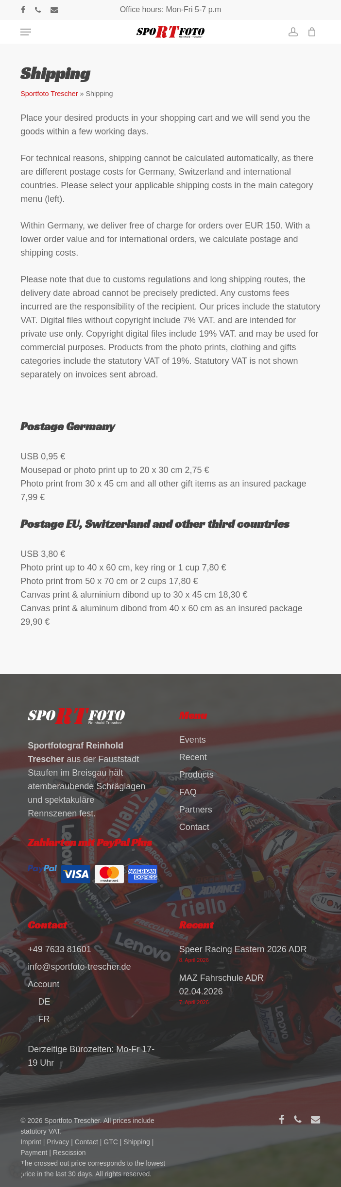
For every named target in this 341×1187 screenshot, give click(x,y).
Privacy (58, 1140)
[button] (25, 32)
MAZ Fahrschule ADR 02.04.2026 (221, 983)
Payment (33, 1151)
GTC (110, 1140)
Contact (194, 825)
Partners (195, 808)
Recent (193, 756)
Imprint (30, 1140)
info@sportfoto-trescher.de (79, 965)
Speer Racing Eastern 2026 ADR (243, 948)
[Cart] (310, 32)
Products (196, 773)
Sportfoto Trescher (49, 94)
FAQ (188, 791)
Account (43, 983)
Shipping (136, 1140)
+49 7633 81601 (59, 948)
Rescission (69, 1151)
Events (192, 738)
